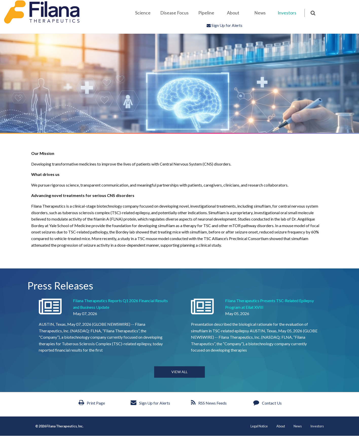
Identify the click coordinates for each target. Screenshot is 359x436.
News (260, 12)
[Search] (309, 13)
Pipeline (206, 12)
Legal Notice (259, 426)
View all (179, 372)
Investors (287, 12)
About (233, 12)
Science (143, 12)
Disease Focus (174, 12)
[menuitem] (142, 13)
